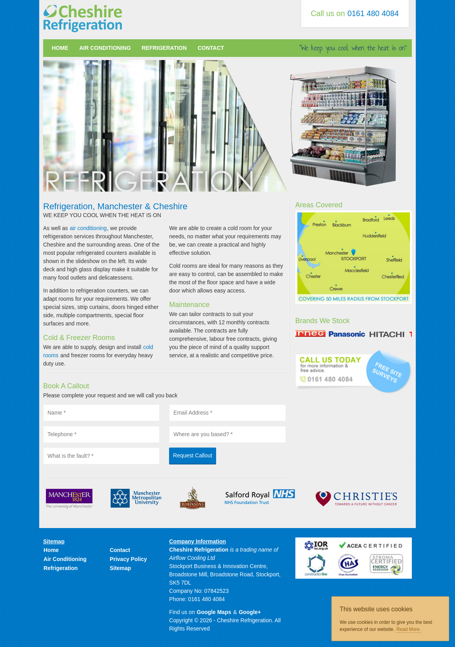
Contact (211, 48)
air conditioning (88, 228)
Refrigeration (164, 48)
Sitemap (120, 568)
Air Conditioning (105, 48)
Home (60, 48)
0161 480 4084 (373, 13)
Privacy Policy (128, 559)
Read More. (408, 629)
